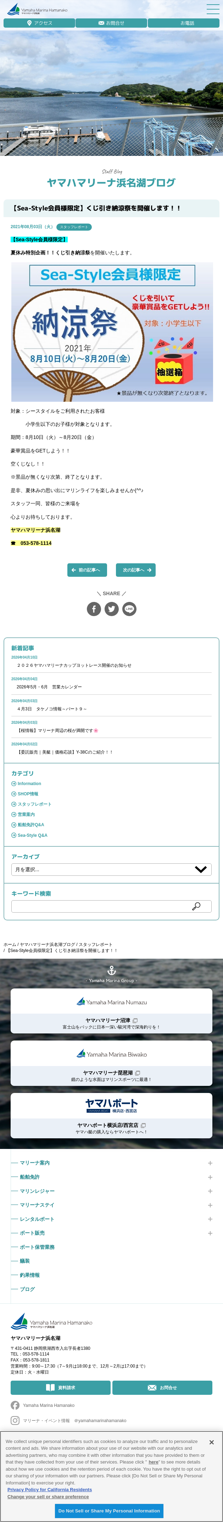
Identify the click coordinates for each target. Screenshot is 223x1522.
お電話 (187, 23)
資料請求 (66, 1387)
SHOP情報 (28, 793)
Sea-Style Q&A (33, 835)
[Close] (211, 1442)
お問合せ (115, 23)
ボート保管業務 (37, 1247)
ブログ (27, 1289)
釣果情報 (30, 1275)
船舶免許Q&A (31, 824)
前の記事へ (89, 570)
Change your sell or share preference (48, 1496)
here (153, 1462)
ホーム (10, 944)
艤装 (25, 1261)
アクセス (43, 23)
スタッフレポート (74, 227)
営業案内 (26, 814)
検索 (196, 906)
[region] (111, 1476)
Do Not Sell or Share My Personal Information (109, 1510)
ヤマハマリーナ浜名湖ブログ (111, 183)
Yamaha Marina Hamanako (48, 1405)
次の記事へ (133, 570)
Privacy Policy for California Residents (49, 1489)
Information (29, 783)
